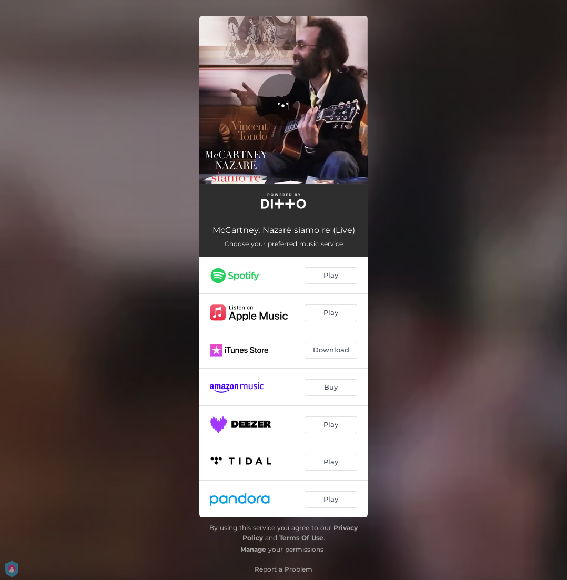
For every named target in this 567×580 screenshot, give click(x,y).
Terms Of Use (301, 538)
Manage (253, 549)
